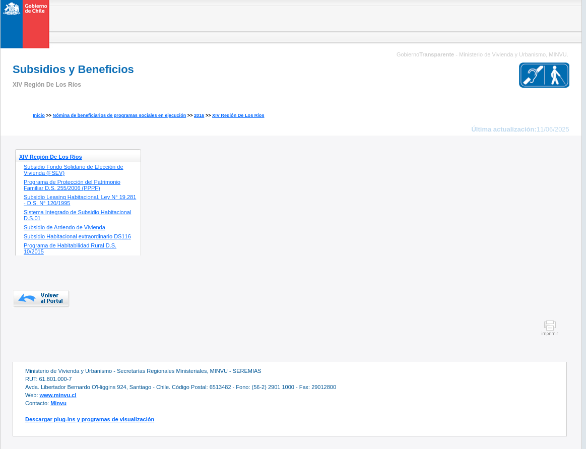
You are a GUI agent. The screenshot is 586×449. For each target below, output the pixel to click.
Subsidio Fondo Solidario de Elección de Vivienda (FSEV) (73, 170)
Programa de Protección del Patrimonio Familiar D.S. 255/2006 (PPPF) (72, 185)
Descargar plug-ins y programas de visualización (89, 419)
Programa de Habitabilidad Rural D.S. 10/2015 (70, 248)
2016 (199, 115)
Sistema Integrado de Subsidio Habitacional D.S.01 (77, 215)
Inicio (39, 115)
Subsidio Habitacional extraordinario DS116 (77, 236)
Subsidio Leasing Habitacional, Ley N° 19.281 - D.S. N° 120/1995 (80, 200)
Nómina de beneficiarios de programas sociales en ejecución (119, 115)
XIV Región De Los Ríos (238, 115)
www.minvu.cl (58, 395)
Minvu (58, 403)
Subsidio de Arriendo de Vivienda (64, 227)
